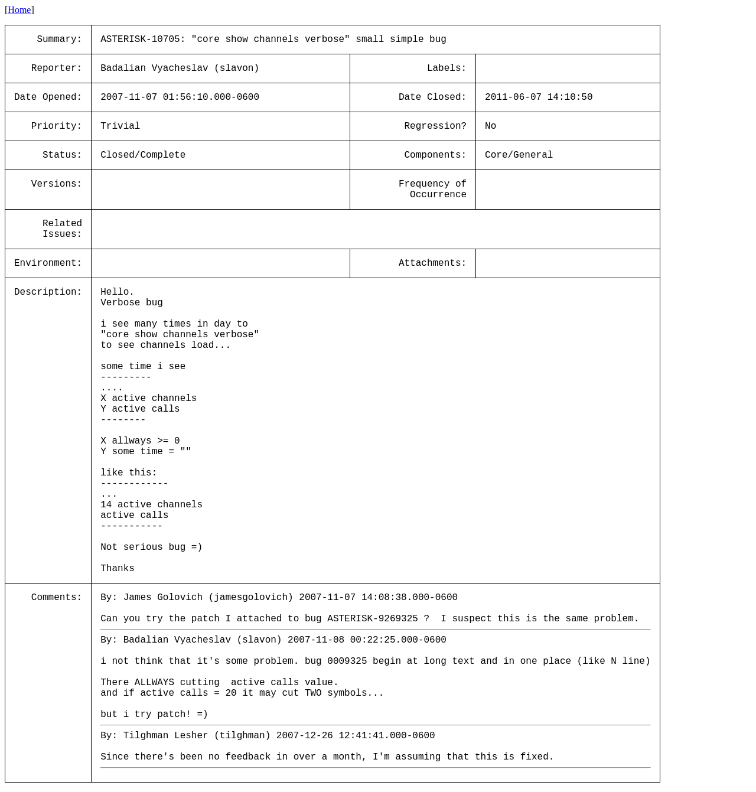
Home (19, 10)
